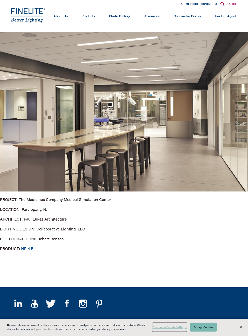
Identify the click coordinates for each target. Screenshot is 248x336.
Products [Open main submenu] (88, 15)
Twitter (50, 304)
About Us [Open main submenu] (60, 15)
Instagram (83, 304)
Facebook (67, 304)
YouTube (34, 304)
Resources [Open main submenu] (152, 15)
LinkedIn (18, 304)
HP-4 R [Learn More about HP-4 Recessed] (27, 248)
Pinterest (99, 304)
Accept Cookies (203, 327)
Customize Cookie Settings (170, 327)
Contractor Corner (187, 15)
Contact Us (209, 4)
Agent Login (189, 4)
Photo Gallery (119, 15)
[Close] (241, 326)
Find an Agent (225, 15)
